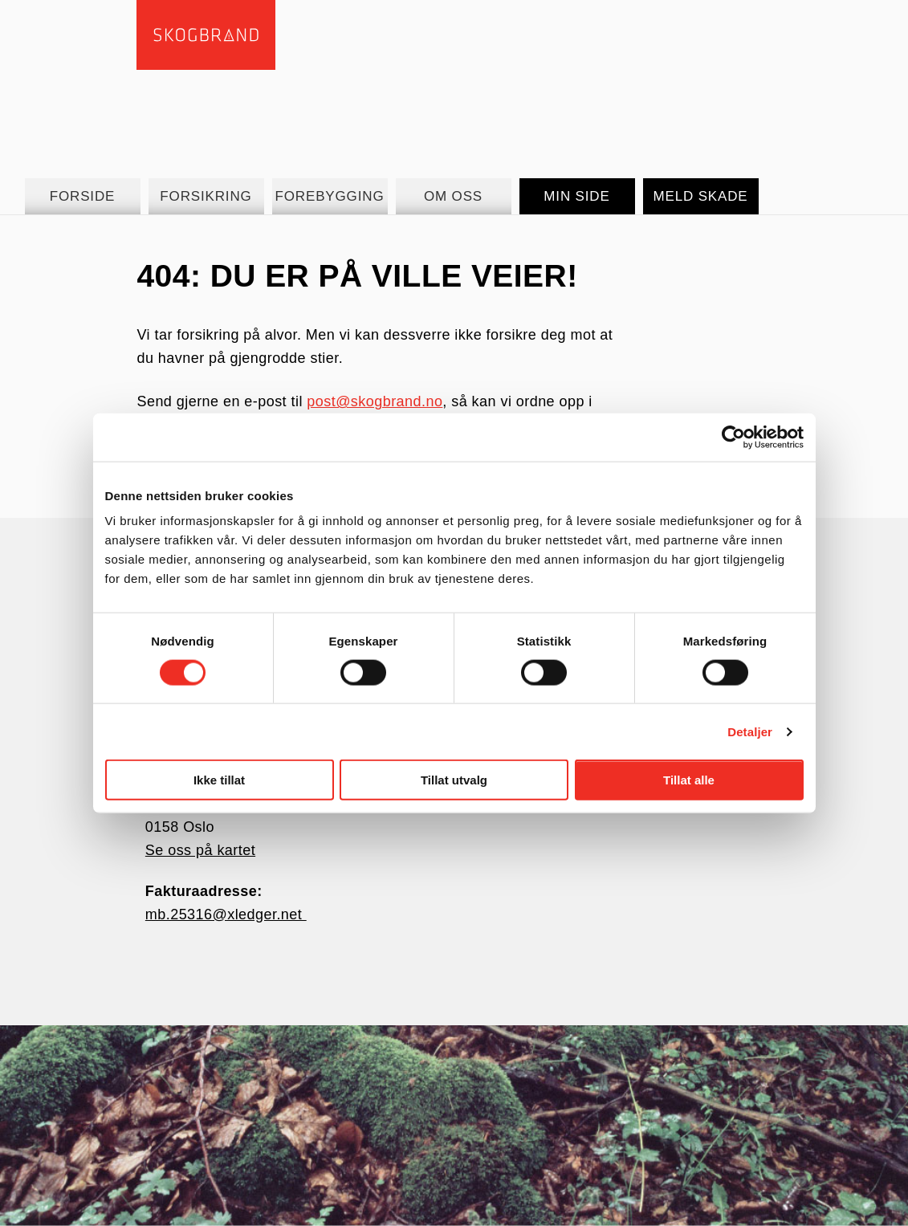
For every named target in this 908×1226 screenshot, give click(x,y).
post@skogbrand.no (374, 401)
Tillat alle (689, 780)
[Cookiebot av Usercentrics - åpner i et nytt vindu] (733, 437)
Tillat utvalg (454, 780)
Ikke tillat (219, 780)
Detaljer (749, 731)
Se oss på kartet (200, 850)
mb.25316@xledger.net (226, 914)
